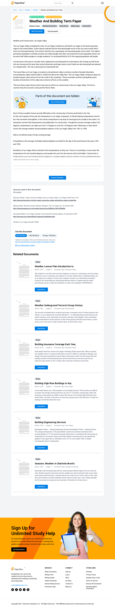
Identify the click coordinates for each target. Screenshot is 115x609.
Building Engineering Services (50, 422)
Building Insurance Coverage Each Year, (55, 344)
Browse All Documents (94, 584)
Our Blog (68, 581)
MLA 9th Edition (34, 235)
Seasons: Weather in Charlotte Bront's (55, 463)
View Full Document (58, 102)
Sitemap (89, 572)
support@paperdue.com (19, 585)
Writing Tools (49, 575)
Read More (41, 289)
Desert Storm (64, 26)
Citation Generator (51, 581)
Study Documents (51, 572)
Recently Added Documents (91, 588)
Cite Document (53, 31)
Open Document (37, 31)
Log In (67, 575)
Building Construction (50, 26)
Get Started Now (19, 549)
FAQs (67, 578)
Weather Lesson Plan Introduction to (54, 266)
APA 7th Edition (21, 235)
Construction (86, 26)
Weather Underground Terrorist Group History (59, 305)
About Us (68, 587)
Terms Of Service (92, 581)
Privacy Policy (91, 575)
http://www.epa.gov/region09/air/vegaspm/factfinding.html (34, 217)
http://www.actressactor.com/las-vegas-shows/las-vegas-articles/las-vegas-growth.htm (44, 200)
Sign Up (68, 572)
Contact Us (69, 584)
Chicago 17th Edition (49, 235)
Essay (38, 262)
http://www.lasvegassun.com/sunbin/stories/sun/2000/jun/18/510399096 (39, 209)
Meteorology (75, 26)
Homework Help (50, 587)
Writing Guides (50, 578)
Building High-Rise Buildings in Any (53, 383)
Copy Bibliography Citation (25, 245)
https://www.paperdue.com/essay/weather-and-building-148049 (35, 242)
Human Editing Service (52, 584)
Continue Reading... (57, 178)
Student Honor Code (93, 578)
